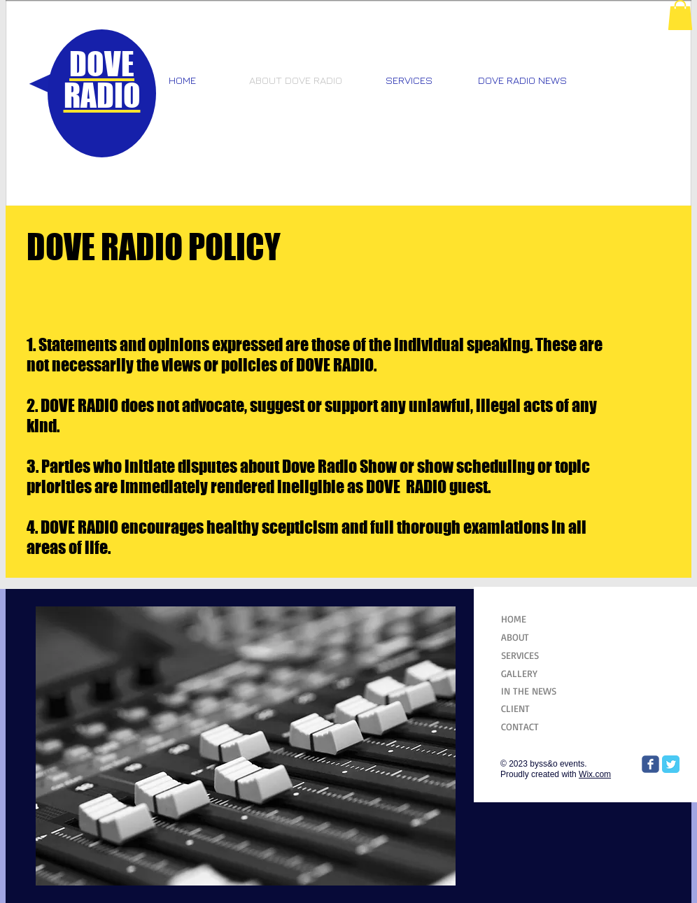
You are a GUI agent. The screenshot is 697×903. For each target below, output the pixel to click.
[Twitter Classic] (671, 764)
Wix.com (595, 774)
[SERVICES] (535, 655)
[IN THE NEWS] (535, 690)
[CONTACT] (535, 726)
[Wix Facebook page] (650, 764)
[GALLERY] (535, 673)
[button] (680, 15)
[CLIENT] (535, 708)
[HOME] (534, 618)
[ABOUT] (535, 637)
